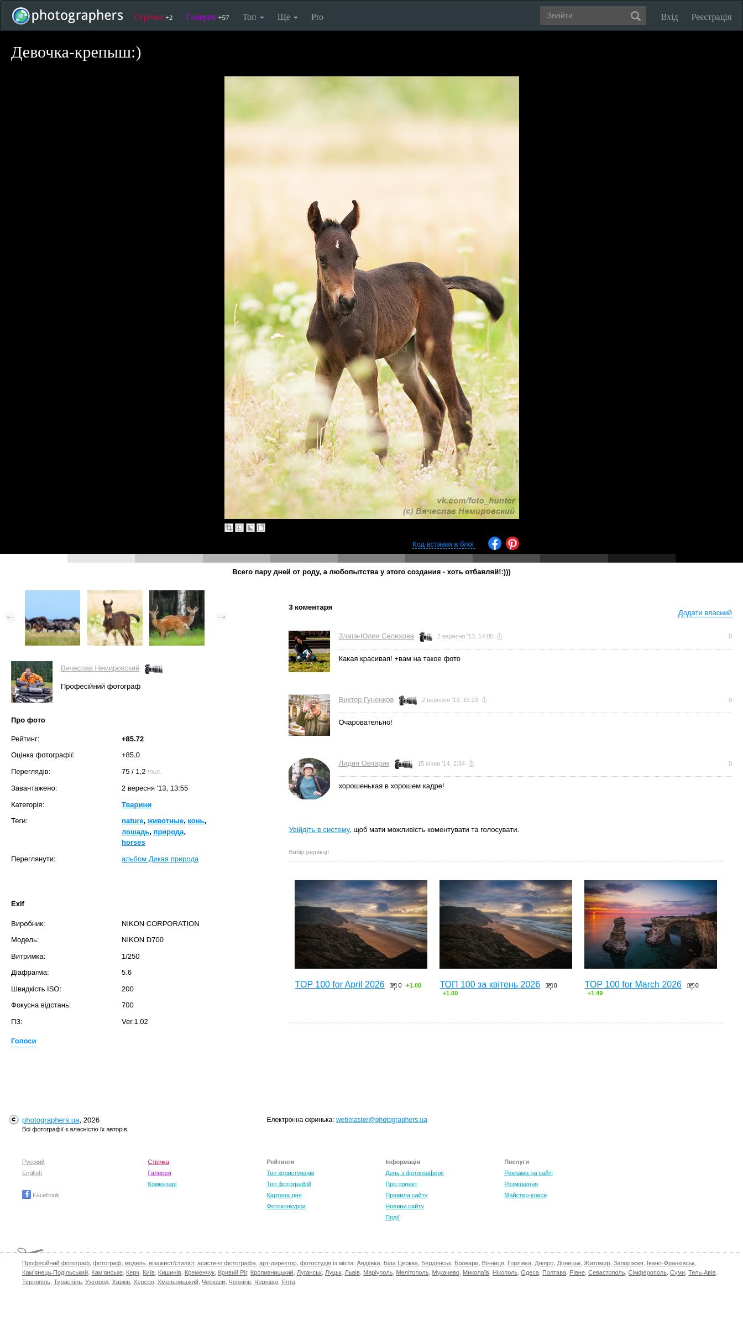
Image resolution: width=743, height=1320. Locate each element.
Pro (317, 17)
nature (133, 821)
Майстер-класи (525, 1195)
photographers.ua (50, 1120)
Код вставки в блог (443, 544)
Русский (33, 1161)
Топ (253, 17)
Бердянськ (436, 1263)
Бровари (466, 1263)
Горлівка (519, 1263)
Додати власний (705, 613)
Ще (288, 17)
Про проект (401, 1184)
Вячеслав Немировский (100, 668)
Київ (148, 1272)
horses (133, 842)
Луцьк (333, 1272)
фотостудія (316, 1263)
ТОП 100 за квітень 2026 (489, 984)
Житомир (597, 1263)
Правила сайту (406, 1195)
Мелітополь (412, 1272)
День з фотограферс (414, 1173)
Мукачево (445, 1272)
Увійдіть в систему (319, 829)
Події (392, 1217)
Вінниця (493, 1263)
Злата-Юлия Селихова (376, 636)
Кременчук (199, 1272)
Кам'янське (107, 1272)
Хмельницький (178, 1282)
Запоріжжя (628, 1263)
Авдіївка (368, 1263)
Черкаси (213, 1282)
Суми (677, 1272)
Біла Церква (401, 1263)
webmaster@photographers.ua (381, 1120)
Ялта (288, 1282)
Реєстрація (711, 17)
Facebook (40, 1195)
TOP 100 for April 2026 (339, 984)
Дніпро (544, 1263)
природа (169, 832)
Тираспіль (68, 1282)
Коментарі (162, 1184)
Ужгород (96, 1282)
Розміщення (521, 1184)
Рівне (577, 1272)
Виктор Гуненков (366, 699)
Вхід (669, 17)
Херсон (143, 1282)
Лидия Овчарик (363, 763)
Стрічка (153, 17)
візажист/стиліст (171, 1263)
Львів (352, 1272)
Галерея (207, 17)
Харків (121, 1282)
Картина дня (283, 1195)
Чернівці (266, 1282)
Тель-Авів (701, 1272)
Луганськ (309, 1272)
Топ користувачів (290, 1173)
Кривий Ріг (232, 1272)
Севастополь (606, 1272)
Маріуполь (378, 1272)
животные (166, 821)
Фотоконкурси (285, 1206)
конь (195, 821)
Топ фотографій (288, 1184)
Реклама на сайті (528, 1173)
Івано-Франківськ (670, 1263)
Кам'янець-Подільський (55, 1272)
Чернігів (240, 1282)
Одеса (529, 1272)
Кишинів (169, 1272)
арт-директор (278, 1263)
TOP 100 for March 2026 (633, 984)
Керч (132, 1272)
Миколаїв (476, 1272)
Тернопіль (36, 1282)
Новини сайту (404, 1206)
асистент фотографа (226, 1263)
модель (135, 1263)
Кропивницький (272, 1272)
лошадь (135, 832)
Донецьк (568, 1263)
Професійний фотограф (56, 1263)
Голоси (23, 1041)
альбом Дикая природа (160, 859)
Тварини (136, 805)
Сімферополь (648, 1272)
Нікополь (505, 1272)
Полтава (554, 1272)
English (32, 1173)
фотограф (107, 1263)
